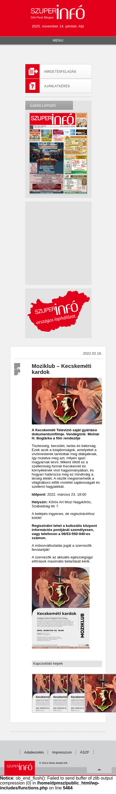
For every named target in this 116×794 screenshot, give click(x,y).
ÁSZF (84, 752)
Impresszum (62, 752)
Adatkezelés (34, 752)
